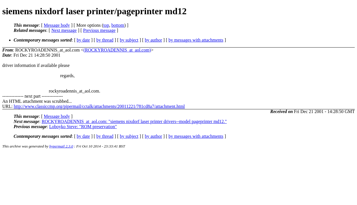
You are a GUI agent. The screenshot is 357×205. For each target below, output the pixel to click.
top (106, 25)
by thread (105, 40)
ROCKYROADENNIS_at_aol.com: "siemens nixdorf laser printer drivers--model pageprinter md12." (134, 121)
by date (83, 40)
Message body (57, 25)
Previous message (99, 30)
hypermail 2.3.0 (61, 146)
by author (153, 40)
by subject (129, 40)
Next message (64, 30)
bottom (117, 25)
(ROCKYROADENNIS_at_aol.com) (117, 50)
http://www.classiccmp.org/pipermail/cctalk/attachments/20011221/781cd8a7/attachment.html (99, 106)
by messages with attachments (196, 40)
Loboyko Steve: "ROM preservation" (83, 126)
